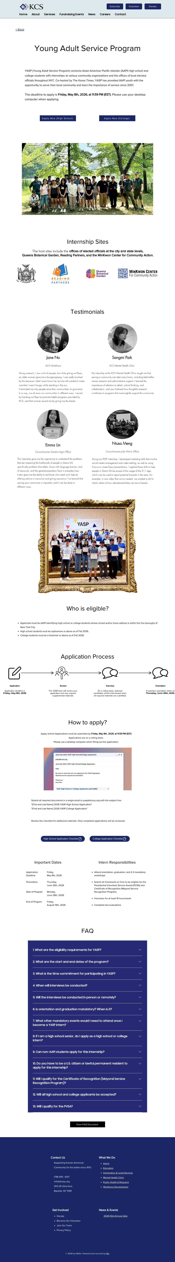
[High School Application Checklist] (63, 839)
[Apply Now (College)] (117, 118)
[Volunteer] (134, 6)
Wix (107, 1253)
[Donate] (153, 6)
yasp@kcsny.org (91, 800)
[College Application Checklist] (110, 839)
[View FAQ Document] (87, 1124)
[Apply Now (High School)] (58, 118)
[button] (49, 14)
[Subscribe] (115, 6)
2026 (70, 1253)
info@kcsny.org (62, 1181)
